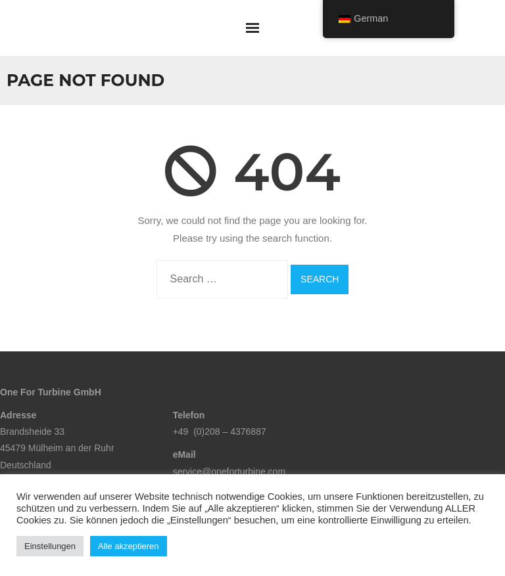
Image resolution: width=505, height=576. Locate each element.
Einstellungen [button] (50, 546)
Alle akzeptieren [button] (128, 546)
